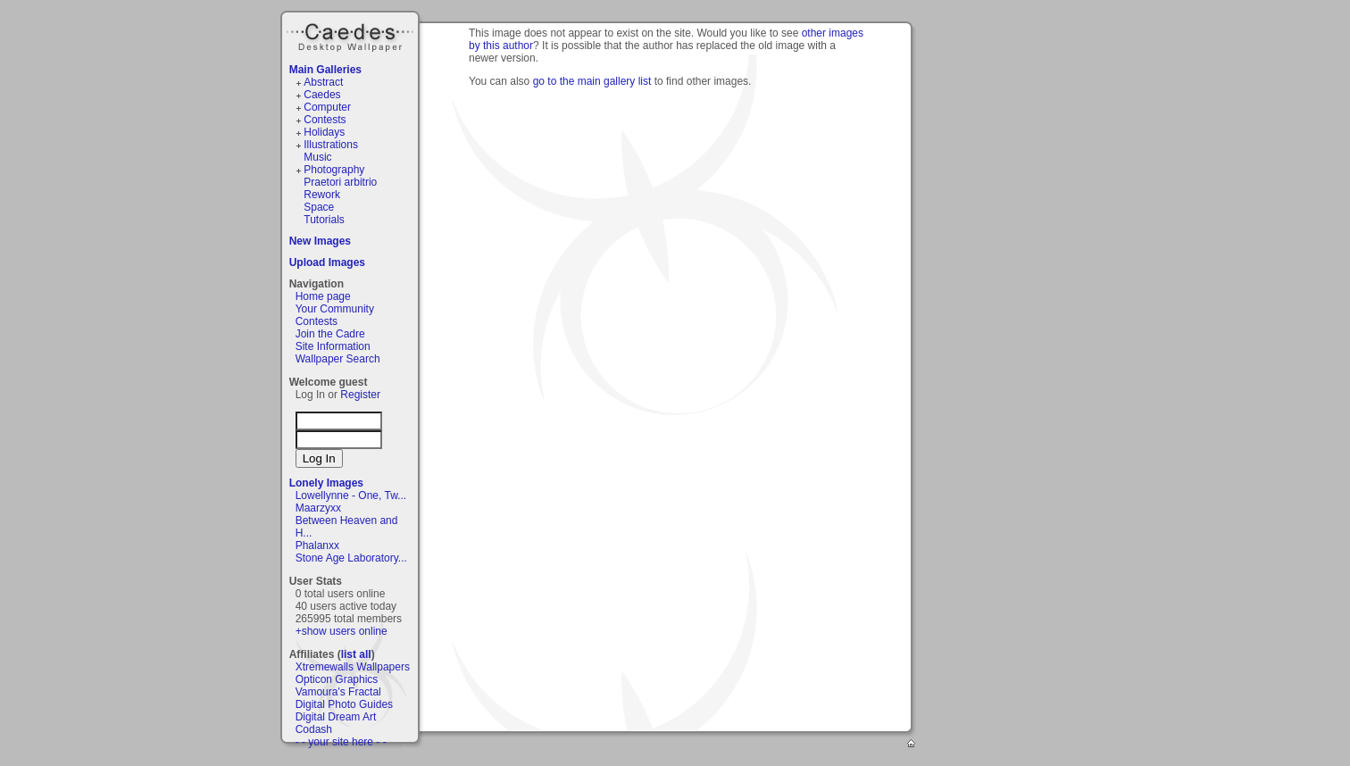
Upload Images (327, 262)
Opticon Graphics (337, 679)
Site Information (333, 346)
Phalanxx (317, 545)
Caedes (351, 35)
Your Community (335, 309)
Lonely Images (326, 483)
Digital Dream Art (336, 717)
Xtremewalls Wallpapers (353, 667)
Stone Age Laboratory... (351, 558)
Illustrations (331, 144)
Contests (325, 119)
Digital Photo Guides (344, 704)
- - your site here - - (341, 742)
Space (319, 207)
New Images (320, 241)
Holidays (324, 132)
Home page (323, 296)
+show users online (342, 631)
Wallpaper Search (338, 359)
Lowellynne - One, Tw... (351, 495)
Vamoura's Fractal (338, 692)
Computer (327, 107)
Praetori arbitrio (340, 182)
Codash (314, 729)
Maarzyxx (318, 508)
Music (317, 157)
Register (360, 394)
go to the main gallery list (592, 81)
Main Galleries (325, 69)
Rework (322, 194)
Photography (334, 169)
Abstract (323, 82)
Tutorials (324, 219)
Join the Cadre (330, 334)
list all (356, 654)
